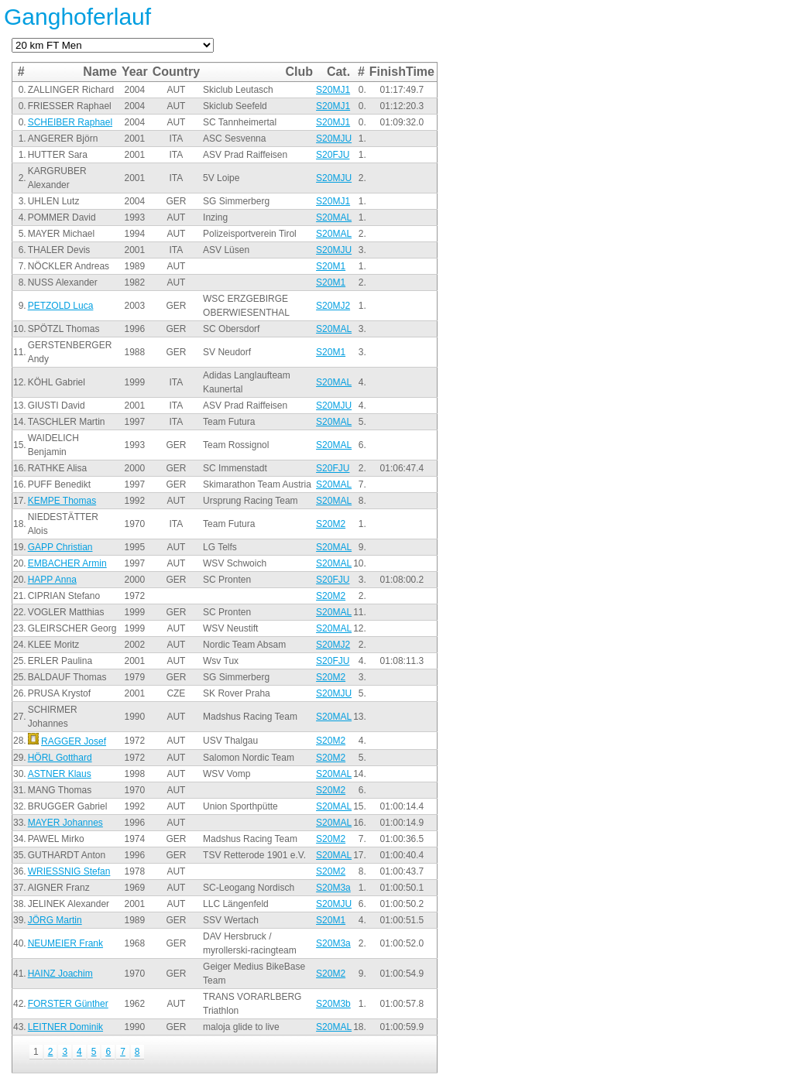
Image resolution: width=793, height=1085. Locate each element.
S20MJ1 (333, 89)
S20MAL (334, 217)
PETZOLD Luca (61, 305)
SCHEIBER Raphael (70, 122)
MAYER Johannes (65, 822)
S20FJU (332, 154)
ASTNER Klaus (59, 773)
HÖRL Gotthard (60, 757)
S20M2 (330, 524)
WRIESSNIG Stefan (69, 871)
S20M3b (333, 1003)
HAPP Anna (52, 579)
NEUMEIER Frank (65, 943)
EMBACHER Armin (67, 563)
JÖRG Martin (55, 920)
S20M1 (330, 266)
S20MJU (334, 138)
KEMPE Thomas (62, 500)
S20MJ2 (333, 305)
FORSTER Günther (68, 1003)
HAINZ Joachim (60, 973)
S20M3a (333, 887)
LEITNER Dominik (65, 1027)
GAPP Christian (60, 547)
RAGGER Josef (73, 741)
